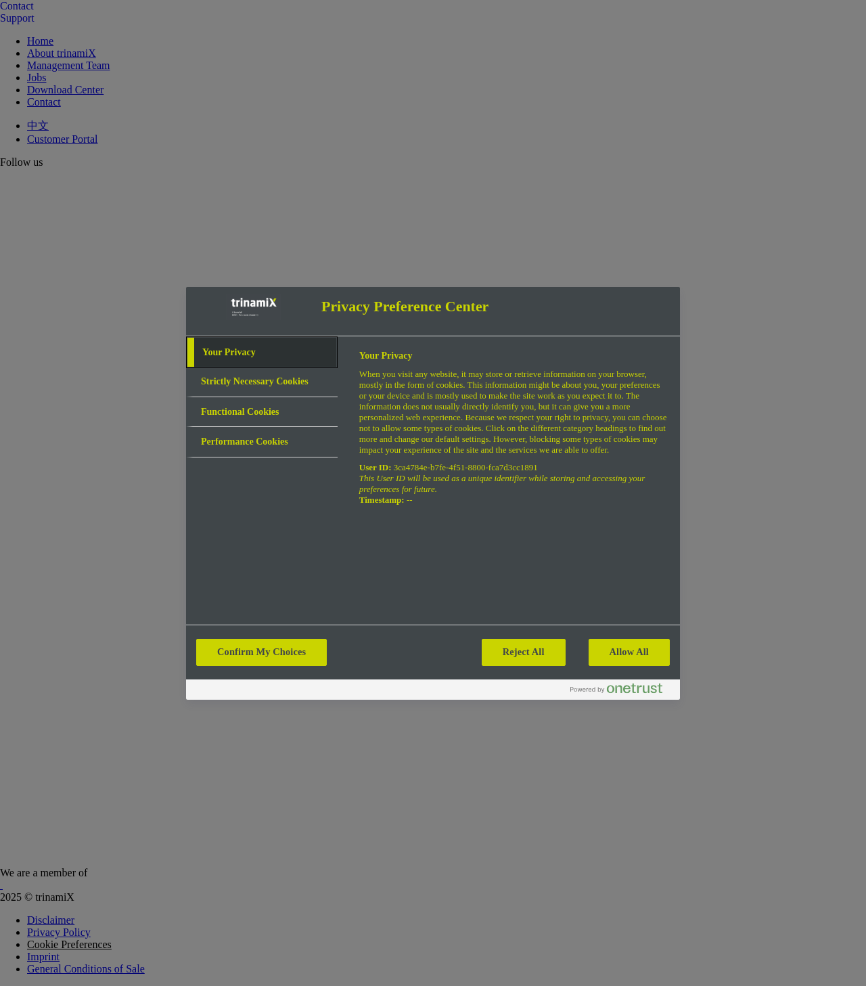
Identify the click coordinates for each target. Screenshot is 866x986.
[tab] (261, 352)
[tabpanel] (513, 435)
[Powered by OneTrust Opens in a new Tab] (621, 691)
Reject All (524, 651)
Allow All (629, 651)
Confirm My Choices (261, 651)
